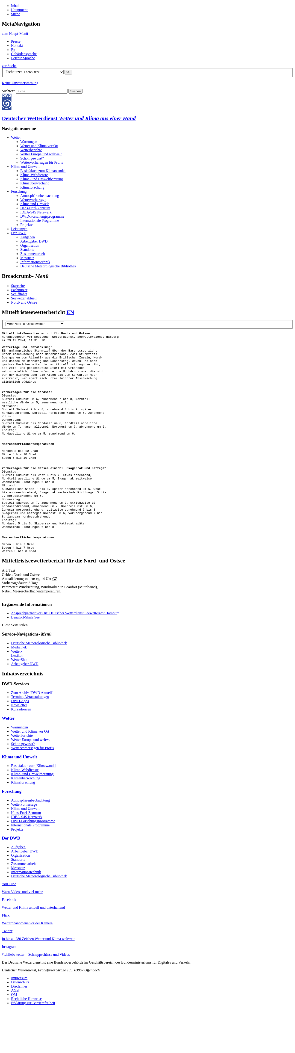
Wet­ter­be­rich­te (31, 150)
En (13, 50)
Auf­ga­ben (27, 237)
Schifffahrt (19, 294)
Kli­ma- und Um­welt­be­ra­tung (41, 179)
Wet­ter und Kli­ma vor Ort (39, 146)
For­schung (19, 191)
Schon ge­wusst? (32, 158)
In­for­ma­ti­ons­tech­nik (35, 262)
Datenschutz (20, 1026)
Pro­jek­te (26, 225)
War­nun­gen (28, 142)
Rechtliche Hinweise (26, 1043)
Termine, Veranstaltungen (30, 741)
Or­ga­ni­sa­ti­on (29, 245)
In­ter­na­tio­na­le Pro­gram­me (39, 220)
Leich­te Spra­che (23, 58)
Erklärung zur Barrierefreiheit (33, 1047)
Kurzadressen (21, 753)
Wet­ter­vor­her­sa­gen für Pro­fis (41, 162)
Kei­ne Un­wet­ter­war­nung (20, 83)
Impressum (19, 1022)
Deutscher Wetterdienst (69, 118)
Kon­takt (17, 45)
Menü (15, 33)
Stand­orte (27, 249)
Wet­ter (16, 137)
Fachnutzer (14, 72)
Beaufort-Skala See (25, 661)
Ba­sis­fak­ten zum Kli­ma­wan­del (42, 171)
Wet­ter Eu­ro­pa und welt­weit (41, 154)
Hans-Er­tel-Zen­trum (35, 208)
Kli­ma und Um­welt (25, 167)
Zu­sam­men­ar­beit (32, 254)
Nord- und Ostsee (24, 302)
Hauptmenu (19, 10)
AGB (15, 1035)
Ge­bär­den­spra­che (24, 54)
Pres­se (16, 41)
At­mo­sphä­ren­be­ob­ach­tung (39, 196)
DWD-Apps (20, 745)
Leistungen (19, 229)
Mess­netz (27, 258)
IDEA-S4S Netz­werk (36, 212)
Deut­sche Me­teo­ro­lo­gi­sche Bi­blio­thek (48, 266)
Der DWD (18, 233)
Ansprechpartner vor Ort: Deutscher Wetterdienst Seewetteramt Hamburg (65, 657)
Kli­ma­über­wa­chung (34, 183)
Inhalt (15, 6)
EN (70, 312)
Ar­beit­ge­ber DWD (34, 241)
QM (14, 1039)
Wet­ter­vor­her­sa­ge (33, 200)
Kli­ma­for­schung (32, 187)
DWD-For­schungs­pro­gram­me (42, 216)
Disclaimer (19, 1030)
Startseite (18, 286)
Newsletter (19, 749)
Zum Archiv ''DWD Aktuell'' (32, 737)
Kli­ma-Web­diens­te (34, 175)
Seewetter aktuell (24, 298)
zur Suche (9, 66)
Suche (15, 14)
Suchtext (9, 91)
